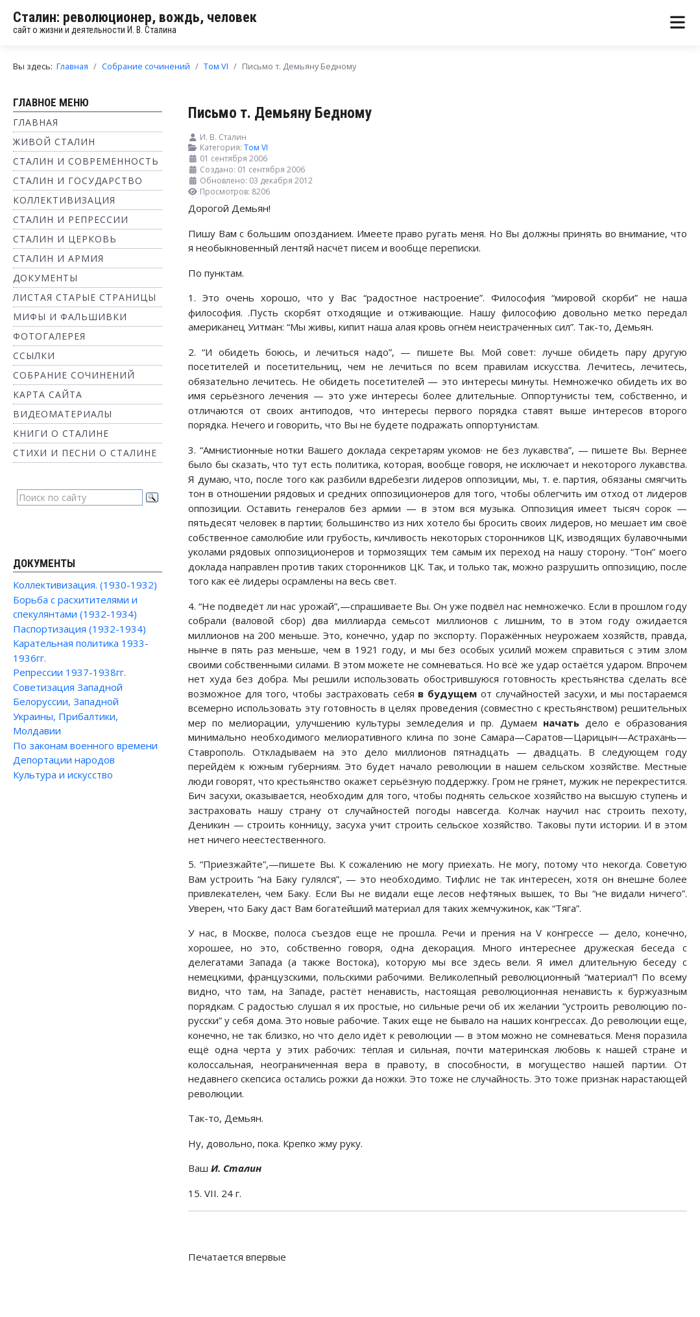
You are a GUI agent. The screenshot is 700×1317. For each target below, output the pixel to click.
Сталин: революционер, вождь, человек (135, 17)
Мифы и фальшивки (70, 316)
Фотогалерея (49, 336)
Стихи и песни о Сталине (85, 453)
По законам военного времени (85, 745)
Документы (45, 278)
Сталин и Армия (58, 258)
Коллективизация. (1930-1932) (85, 584)
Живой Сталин (54, 141)
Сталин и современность (86, 161)
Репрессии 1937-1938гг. (69, 672)
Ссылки (34, 355)
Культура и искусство (63, 774)
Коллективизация (64, 200)
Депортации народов (64, 759)
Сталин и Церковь (65, 239)
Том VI (256, 147)
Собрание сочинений (74, 375)
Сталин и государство (78, 180)
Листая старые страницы (84, 297)
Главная (35, 122)
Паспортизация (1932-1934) (79, 628)
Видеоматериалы (62, 414)
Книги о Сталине (61, 433)
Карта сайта (47, 394)
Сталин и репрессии (70, 219)
